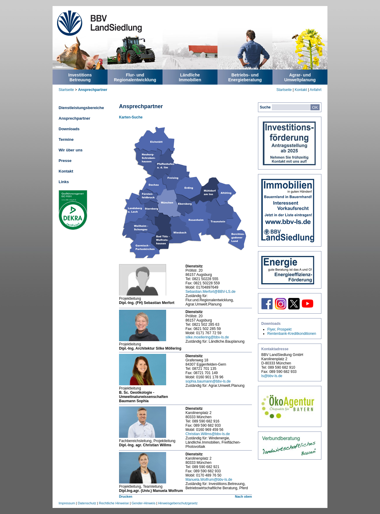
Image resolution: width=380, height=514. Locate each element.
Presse (65, 160)
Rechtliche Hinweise (114, 503)
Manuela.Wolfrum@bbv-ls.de (208, 479)
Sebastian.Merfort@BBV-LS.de (210, 291)
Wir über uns (70, 150)
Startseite (66, 90)
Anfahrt (315, 90)
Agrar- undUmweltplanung (300, 77)
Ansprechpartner (92, 90)
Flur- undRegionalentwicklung (135, 77)
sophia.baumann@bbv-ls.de (208, 381)
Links (64, 181)
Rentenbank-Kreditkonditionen (291, 333)
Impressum (67, 503)
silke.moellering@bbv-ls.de (207, 337)
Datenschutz (87, 503)
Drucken (125, 496)
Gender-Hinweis (144, 503)
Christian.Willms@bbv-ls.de (207, 434)
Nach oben (243, 496)
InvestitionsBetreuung (80, 77)
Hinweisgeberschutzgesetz (178, 503)
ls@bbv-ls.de (271, 376)
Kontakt (301, 90)
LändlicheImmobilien (190, 77)
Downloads (69, 129)
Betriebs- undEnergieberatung (245, 77)
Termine (66, 139)
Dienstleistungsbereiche (81, 107)
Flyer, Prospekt (279, 329)
